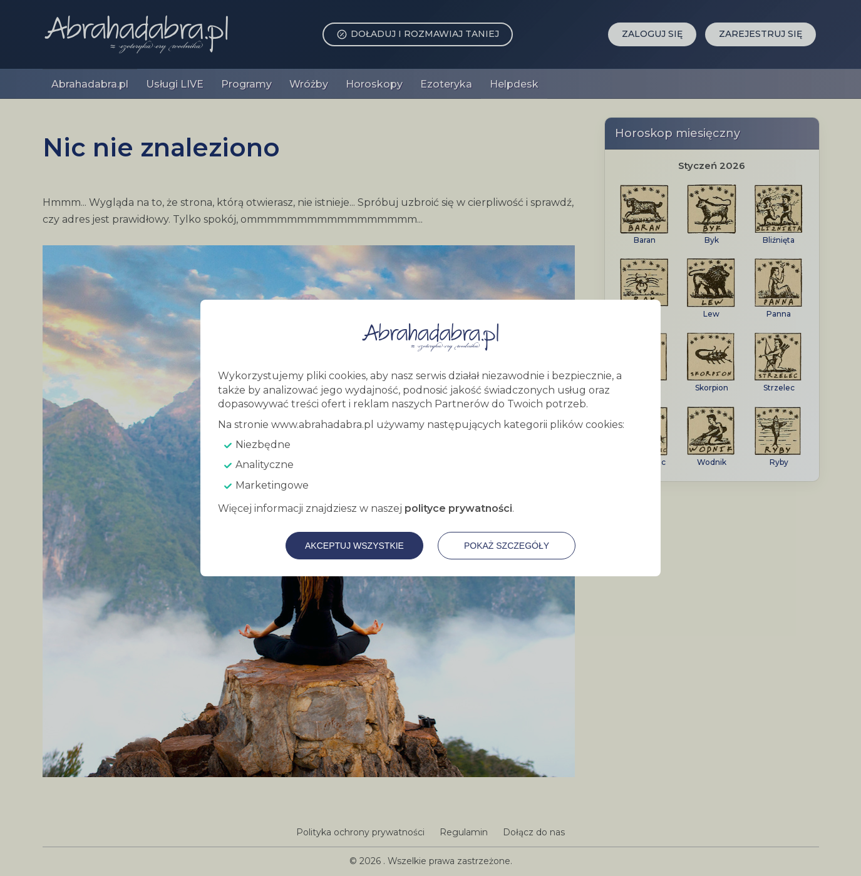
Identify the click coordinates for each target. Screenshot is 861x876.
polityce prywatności (458, 508)
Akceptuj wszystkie (354, 546)
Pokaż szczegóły (506, 546)
